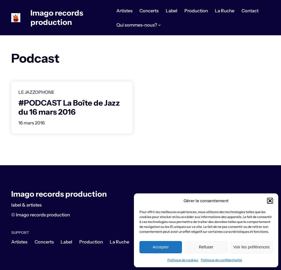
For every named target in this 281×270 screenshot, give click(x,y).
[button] (270, 201)
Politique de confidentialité (221, 260)
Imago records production (56, 17)
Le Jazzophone (36, 92)
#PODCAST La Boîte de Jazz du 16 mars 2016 (69, 107)
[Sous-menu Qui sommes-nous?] (159, 25)
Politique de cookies (182, 260)
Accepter (161, 247)
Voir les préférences (251, 247)
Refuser (206, 247)
